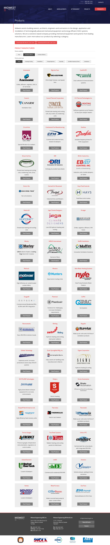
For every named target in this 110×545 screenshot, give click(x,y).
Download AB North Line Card (25, 42)
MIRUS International (55, 241)
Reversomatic (26, 323)
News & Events (61, 9)
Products (100, 9)
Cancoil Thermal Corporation (55, 98)
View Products (26, 90)
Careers (86, 526)
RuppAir (83, 323)
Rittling (55, 323)
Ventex (26, 486)
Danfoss (83, 127)
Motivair (26, 268)
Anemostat (26, 70)
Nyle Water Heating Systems (83, 268)
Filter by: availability (19, 51)
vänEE (55, 460)
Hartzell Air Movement (55, 186)
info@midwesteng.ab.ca (86, 518)
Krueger (83, 210)
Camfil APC (83, 70)
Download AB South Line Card (46, 42)
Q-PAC (83, 297)
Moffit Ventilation (83, 241)
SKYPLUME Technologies (26, 379)
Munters (55, 268)
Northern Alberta (29, 54)
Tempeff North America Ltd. (26, 408)
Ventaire (83, 460)
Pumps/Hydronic (51, 61)
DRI (55, 156)
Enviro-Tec (26, 186)
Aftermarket (75, 9)
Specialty (61, 61)
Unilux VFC (83, 432)
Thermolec (55, 408)
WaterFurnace (55, 486)
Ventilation (86, 61)
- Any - (19, 54)
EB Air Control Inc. (83, 156)
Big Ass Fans (55, 70)
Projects (87, 9)
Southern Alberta (41, 54)
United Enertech (26, 460)
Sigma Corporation (83, 350)
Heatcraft (27, 210)
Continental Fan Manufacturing (55, 127)
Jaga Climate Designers (55, 210)
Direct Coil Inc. (26, 156)
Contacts (100, 2)
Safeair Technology (26, 350)
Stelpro (55, 379)
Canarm (26, 98)
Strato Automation (83, 379)
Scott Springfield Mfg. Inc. (55, 350)
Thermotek (83, 408)
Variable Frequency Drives (74, 61)
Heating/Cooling (29, 61)
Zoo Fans (83, 486)
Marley (26, 241)
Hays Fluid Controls (83, 186)
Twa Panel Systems (55, 432)
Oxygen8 (26, 297)
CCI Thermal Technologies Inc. (83, 98)
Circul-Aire (26, 127)
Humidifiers (40, 61)
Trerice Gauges (26, 432)
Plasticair (55, 297)
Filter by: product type (19, 58)
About (50, 9)
